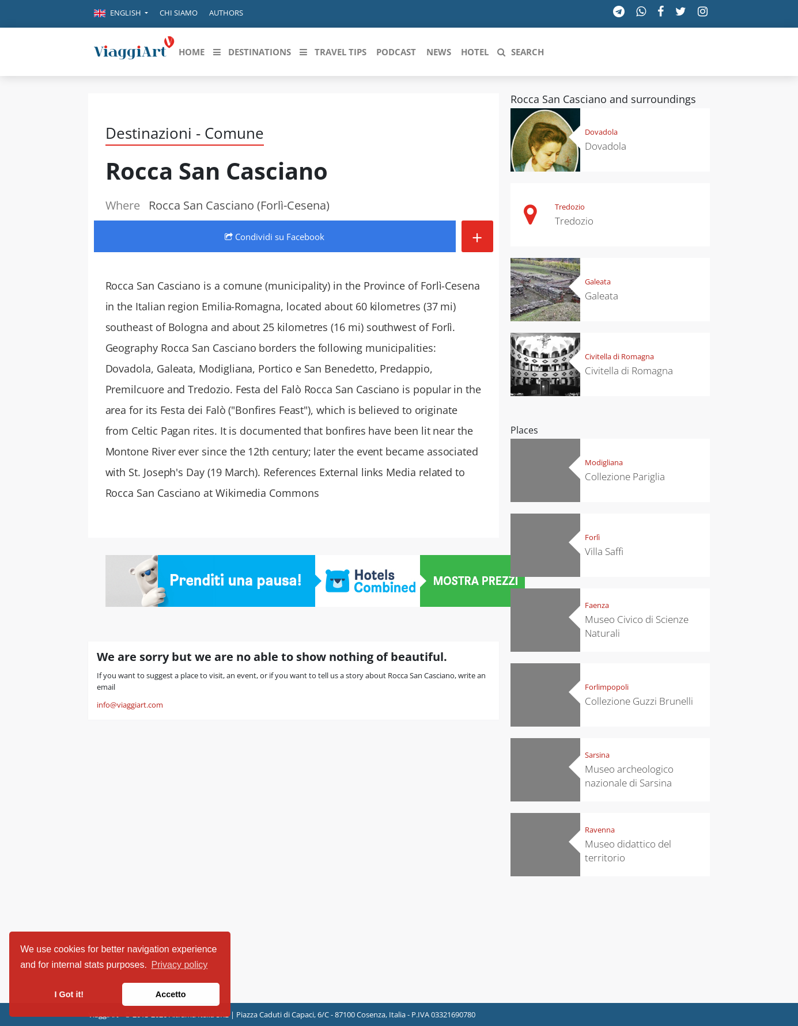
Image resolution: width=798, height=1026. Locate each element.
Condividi (274, 236)
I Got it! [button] (69, 994)
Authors (226, 12)
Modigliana (604, 462)
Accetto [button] (171, 994)
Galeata (598, 281)
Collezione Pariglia (625, 476)
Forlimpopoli (607, 687)
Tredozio (570, 207)
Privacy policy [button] (180, 965)
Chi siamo (179, 12)
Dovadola (601, 132)
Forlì (592, 537)
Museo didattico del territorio (628, 850)
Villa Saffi (604, 551)
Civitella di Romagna (619, 356)
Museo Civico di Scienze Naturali (637, 626)
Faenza (597, 605)
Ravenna (600, 829)
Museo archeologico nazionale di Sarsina (629, 775)
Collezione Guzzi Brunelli (639, 701)
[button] (121, 14)
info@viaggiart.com (130, 705)
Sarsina (597, 755)
